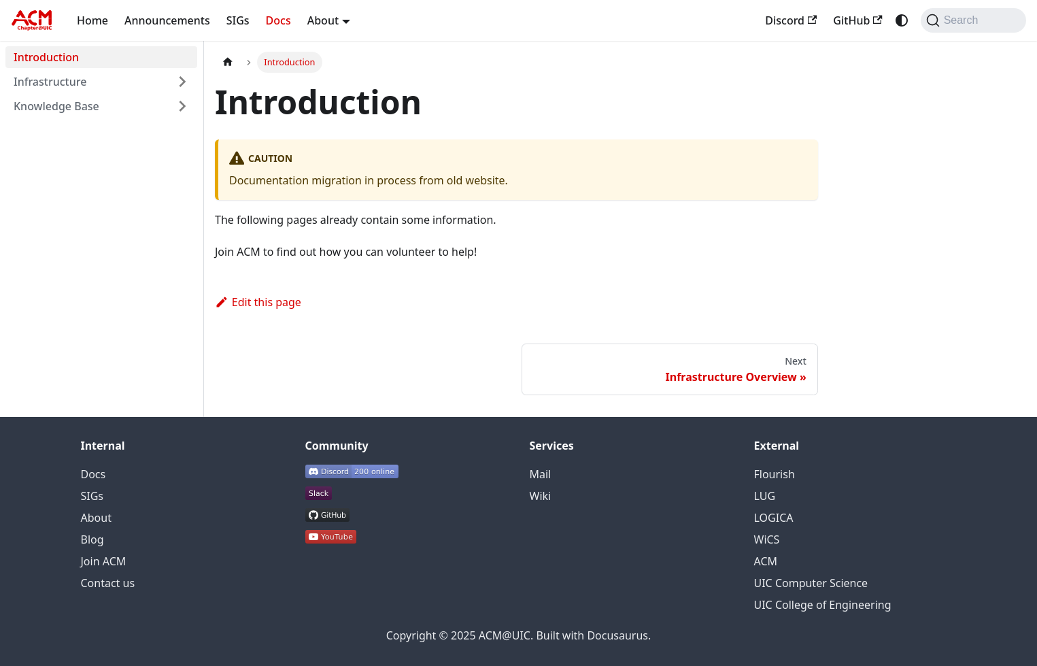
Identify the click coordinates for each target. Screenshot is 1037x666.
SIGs (238, 20)
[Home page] (228, 62)
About (96, 517)
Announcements (167, 20)
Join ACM (103, 561)
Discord (791, 20)
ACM (766, 561)
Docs (278, 20)
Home (92, 20)
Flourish (774, 474)
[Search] (973, 20)
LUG (765, 495)
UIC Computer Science (811, 583)
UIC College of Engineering (822, 604)
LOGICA (774, 517)
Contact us (108, 583)
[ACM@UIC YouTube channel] (330, 539)
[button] (101, 82)
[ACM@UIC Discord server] (351, 474)
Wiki (540, 495)
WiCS (767, 539)
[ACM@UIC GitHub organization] (327, 517)
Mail (540, 474)
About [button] (323, 20)
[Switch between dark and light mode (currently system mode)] (902, 20)
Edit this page (258, 302)
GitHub (857, 20)
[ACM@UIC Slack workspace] (318, 495)
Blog (92, 539)
